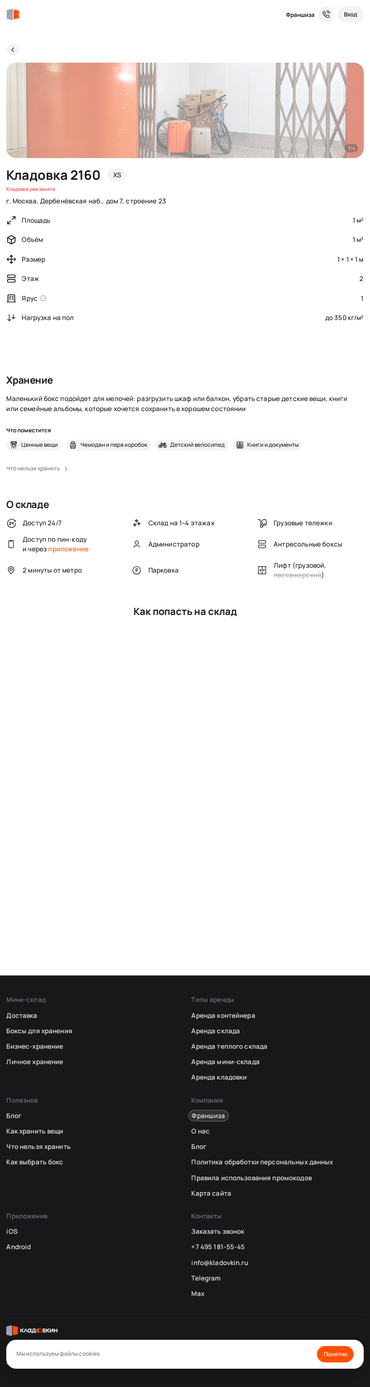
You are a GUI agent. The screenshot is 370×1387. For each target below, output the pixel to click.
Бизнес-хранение (34, 1046)
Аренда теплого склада (229, 1046)
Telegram (206, 1278)
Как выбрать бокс (34, 1162)
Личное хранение (34, 1061)
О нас (200, 1131)
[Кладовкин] (12, 14)
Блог (13, 1115)
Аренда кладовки (219, 1077)
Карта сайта (211, 1193)
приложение (68, 549)
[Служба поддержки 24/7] (326, 14)
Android (18, 1246)
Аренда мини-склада (225, 1061)
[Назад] (12, 49)
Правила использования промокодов (251, 1178)
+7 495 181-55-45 (218, 1246)
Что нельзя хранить (38, 1146)
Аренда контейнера (223, 1015)
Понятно (335, 1354)
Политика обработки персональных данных (262, 1162)
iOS (11, 1231)
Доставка (21, 1015)
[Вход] (351, 14)
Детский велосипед (197, 445)
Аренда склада (215, 1031)
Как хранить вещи (34, 1131)
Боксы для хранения (39, 1031)
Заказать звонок (217, 1231)
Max (197, 1293)
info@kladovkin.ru (219, 1262)
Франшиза (300, 15)
